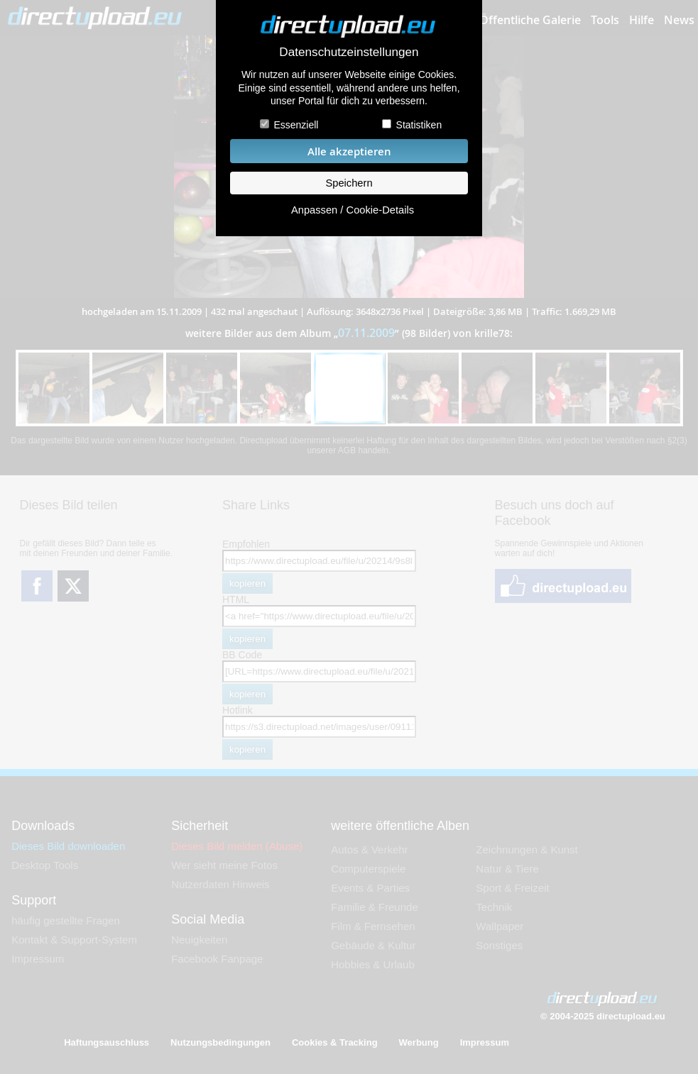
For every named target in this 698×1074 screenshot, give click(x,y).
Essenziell (295, 125)
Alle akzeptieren (349, 151)
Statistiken (419, 125)
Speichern (348, 183)
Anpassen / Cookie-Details (352, 210)
